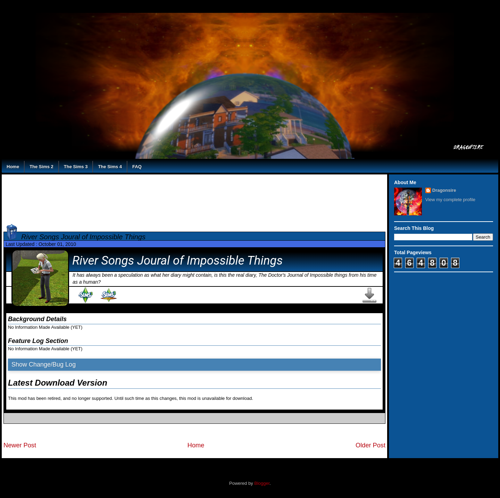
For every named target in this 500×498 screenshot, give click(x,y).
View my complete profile (450, 199)
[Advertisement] (195, 198)
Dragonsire (444, 190)
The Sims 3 (76, 166)
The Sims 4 (110, 166)
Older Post (370, 445)
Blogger (261, 483)
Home (13, 166)
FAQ (137, 166)
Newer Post (19, 445)
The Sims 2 (41, 166)
